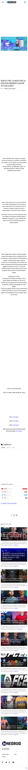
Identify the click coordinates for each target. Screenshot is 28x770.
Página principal (5, 754)
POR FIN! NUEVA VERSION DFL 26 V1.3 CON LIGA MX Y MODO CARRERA (13, 642)
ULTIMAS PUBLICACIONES (9, 503)
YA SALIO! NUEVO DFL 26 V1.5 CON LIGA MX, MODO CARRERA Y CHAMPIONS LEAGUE (13, 705)
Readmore (16, 545)
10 (3, 723)
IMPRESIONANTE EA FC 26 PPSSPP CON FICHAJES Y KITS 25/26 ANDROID (13, 684)
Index (15, 754)
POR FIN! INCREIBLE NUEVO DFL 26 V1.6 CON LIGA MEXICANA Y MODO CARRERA (13, 600)
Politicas (4, 756)
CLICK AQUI (15, 417)
